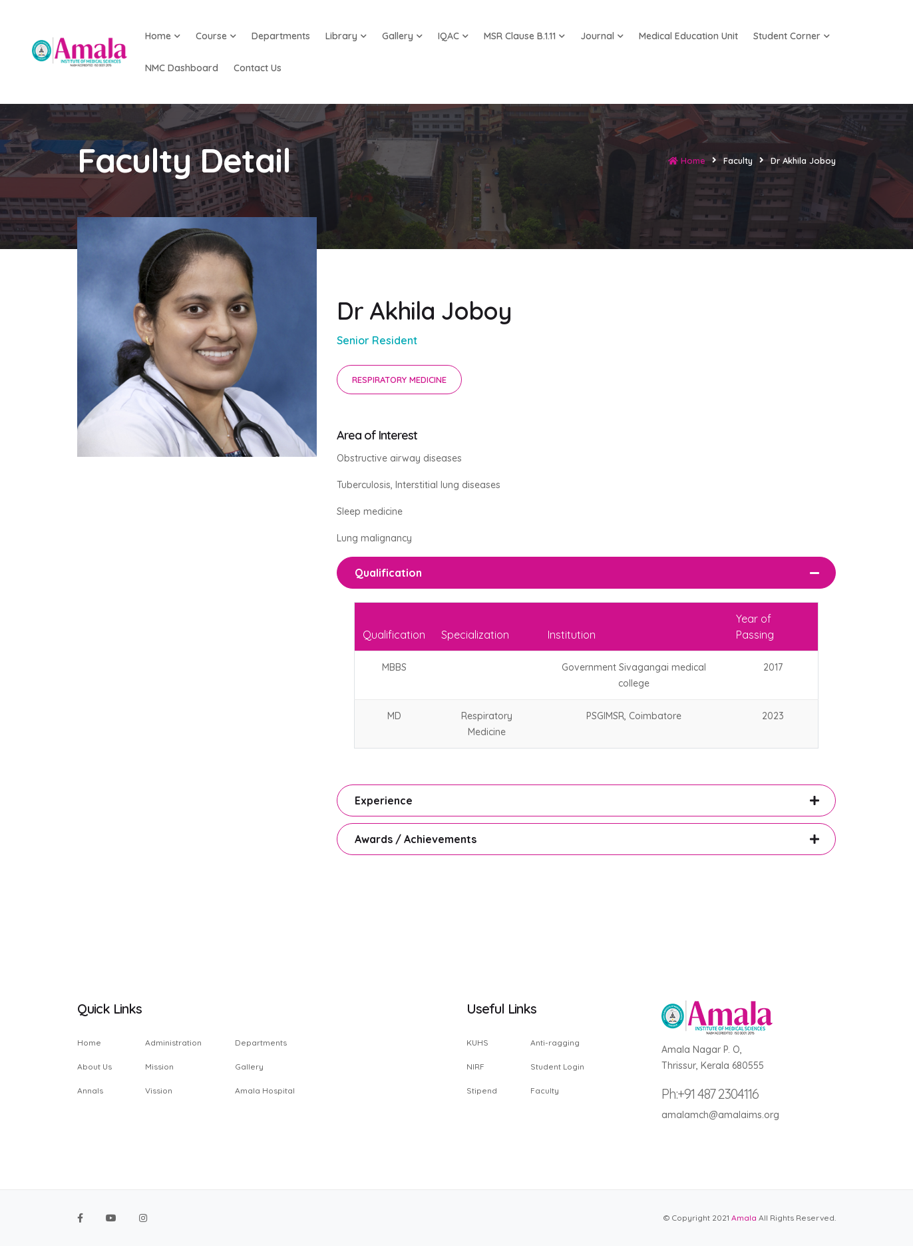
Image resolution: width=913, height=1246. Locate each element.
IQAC (453, 36)
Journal (602, 36)
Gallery (402, 36)
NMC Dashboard (181, 68)
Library (346, 36)
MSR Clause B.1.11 (524, 36)
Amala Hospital (265, 1090)
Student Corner (791, 36)
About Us (94, 1067)
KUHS (477, 1043)
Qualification (388, 572)
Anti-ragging (555, 1043)
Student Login (557, 1067)
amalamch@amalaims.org (720, 1115)
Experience (384, 800)
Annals (90, 1090)
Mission (159, 1067)
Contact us (257, 68)
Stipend (481, 1090)
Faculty (544, 1090)
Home (686, 160)
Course (216, 36)
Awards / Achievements (415, 839)
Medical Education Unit (688, 36)
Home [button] (162, 36)
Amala (744, 1218)
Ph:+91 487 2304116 (710, 1094)
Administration (173, 1043)
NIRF (475, 1067)
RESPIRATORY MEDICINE (399, 379)
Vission (158, 1090)
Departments (281, 36)
